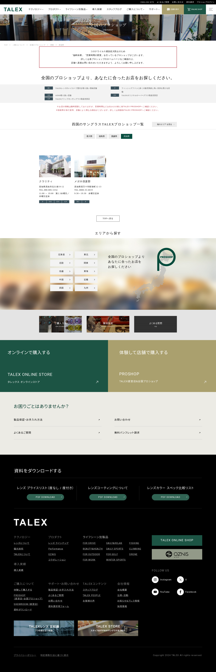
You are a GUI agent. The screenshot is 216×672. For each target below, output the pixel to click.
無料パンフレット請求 (157, 432)
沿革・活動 (122, 595)
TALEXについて (22, 554)
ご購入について (135, 9)
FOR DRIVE (89, 543)
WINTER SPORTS (116, 560)
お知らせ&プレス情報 (128, 601)
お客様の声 (89, 601)
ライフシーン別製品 (76, 9)
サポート (154, 9)
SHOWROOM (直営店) (26, 604)
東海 (86, 271)
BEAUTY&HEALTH (93, 548)
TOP (6, 45)
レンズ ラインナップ (58, 543)
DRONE (133, 554)
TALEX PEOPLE (92, 595)
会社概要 (122, 590)
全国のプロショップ (37, 45)
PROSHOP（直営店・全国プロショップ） (28, 597)
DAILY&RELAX (114, 543)
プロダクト (54, 9)
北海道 (61, 254)
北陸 (61, 263)
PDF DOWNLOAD (49, 497)
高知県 (126, 136)
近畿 (86, 279)
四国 (61, 288)
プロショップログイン (205, 2)
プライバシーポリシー (25, 655)
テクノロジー (36, 9)
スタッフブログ (114, 9)
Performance (55, 548)
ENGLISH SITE (147, 2)
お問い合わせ (177, 2)
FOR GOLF (112, 554)
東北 (86, 254)
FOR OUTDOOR (91, 554)
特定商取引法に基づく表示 (54, 655)
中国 (61, 279)
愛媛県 (114, 136)
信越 (61, 271)
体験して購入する (23, 590)
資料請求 (190, 2)
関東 (86, 263)
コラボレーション (57, 560)
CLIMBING (135, 548)
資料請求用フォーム (58, 606)
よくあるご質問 (163, 2)
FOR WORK (89, 560)
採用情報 (122, 606)
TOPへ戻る (108, 218)
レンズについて (21, 543)
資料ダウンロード (23, 609)
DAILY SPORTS (114, 548)
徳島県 (102, 136)
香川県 (89, 136)
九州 (86, 288)
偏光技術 (18, 548)
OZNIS (52, 554)
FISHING (134, 543)
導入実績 (97, 9)
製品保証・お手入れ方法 (57, 419)
